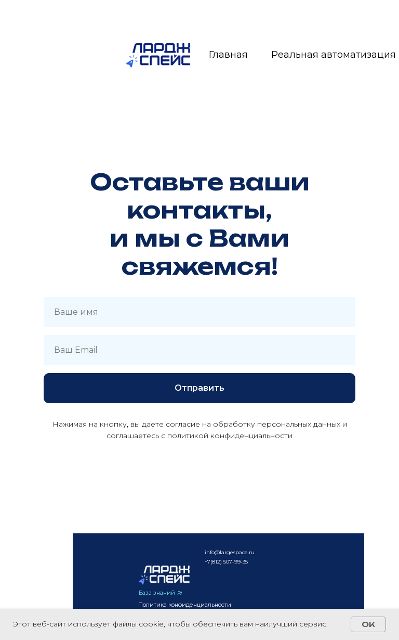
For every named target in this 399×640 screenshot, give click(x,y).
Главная (228, 54)
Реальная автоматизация (333, 54)
